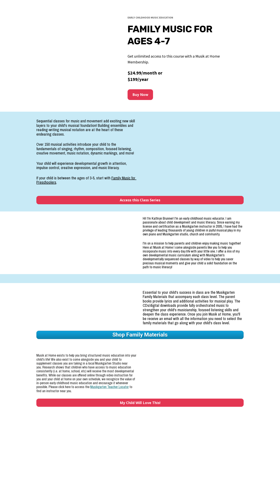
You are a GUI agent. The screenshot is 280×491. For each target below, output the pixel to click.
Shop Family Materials (140, 334)
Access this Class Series (140, 200)
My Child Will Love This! (140, 402)
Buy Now (140, 94)
